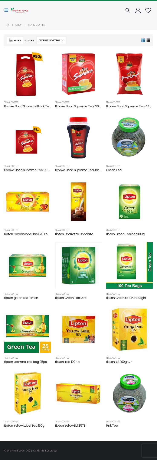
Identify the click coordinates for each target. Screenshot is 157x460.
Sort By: (30, 40)
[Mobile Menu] (7, 10)
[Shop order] (51, 40)
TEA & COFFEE (11, 102)
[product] (27, 74)
